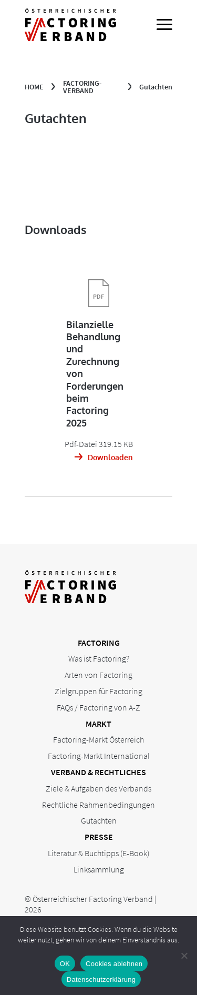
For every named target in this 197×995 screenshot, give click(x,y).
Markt (98, 723)
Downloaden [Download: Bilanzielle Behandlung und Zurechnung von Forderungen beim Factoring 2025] (110, 457)
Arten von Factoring (98, 674)
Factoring (99, 642)
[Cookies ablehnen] (184, 955)
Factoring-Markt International (99, 755)
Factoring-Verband (82, 86)
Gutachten (99, 820)
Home (34, 87)
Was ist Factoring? (98, 658)
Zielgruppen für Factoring (98, 691)
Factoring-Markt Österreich (98, 739)
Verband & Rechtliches (98, 772)
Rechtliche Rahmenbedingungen (98, 804)
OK (65, 964)
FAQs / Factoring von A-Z (98, 707)
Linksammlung (99, 869)
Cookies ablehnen (114, 964)
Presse (99, 836)
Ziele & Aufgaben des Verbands (98, 788)
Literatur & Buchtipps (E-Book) (98, 853)
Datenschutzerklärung (101, 979)
